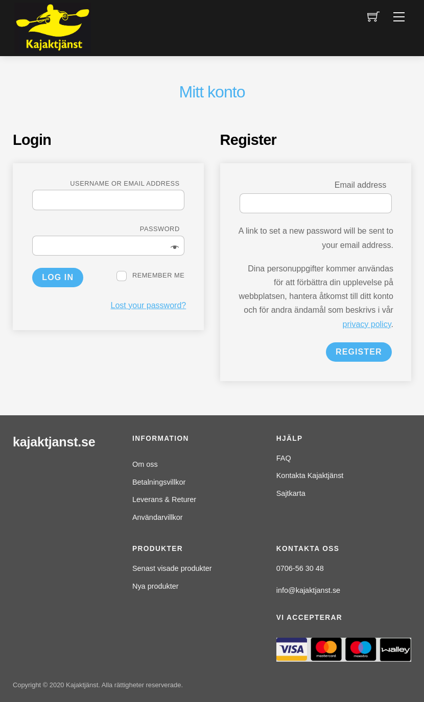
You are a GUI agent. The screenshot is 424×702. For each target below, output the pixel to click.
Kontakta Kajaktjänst (310, 475)
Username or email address (127, 183)
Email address (363, 185)
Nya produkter (155, 586)
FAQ (283, 458)
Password (162, 229)
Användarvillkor (157, 517)
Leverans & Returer (164, 499)
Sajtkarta (290, 493)
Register (359, 351)
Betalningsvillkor (158, 482)
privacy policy (367, 324)
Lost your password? (148, 305)
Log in (58, 277)
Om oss (145, 464)
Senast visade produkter (172, 568)
